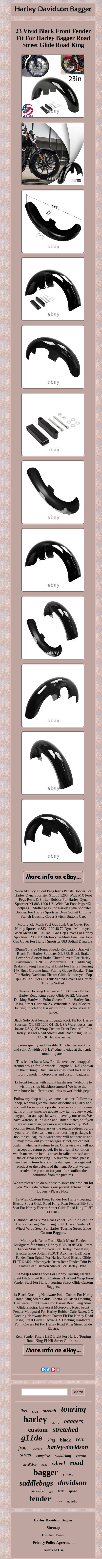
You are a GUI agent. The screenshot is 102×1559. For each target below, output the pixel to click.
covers (37, 1448)
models (72, 1501)
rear (80, 1439)
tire (51, 1491)
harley (35, 1419)
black (65, 1439)
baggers (73, 1421)
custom (38, 1429)
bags (44, 1464)
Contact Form (53, 1535)
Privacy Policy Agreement (53, 1543)
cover (59, 1501)
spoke (73, 1491)
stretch (49, 1410)
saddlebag (63, 1455)
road (76, 1462)
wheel (58, 1463)
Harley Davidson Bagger (53, 1520)
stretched (65, 1429)
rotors (68, 1474)
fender (40, 1498)
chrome (81, 1456)
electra (55, 1423)
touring (73, 1408)
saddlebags (36, 1483)
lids (23, 1410)
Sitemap (53, 1528)
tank (61, 1491)
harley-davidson (67, 1447)
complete (43, 1456)
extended (36, 1490)
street (25, 1455)
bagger (45, 1472)
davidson (72, 1482)
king (51, 1440)
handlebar (29, 1464)
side (35, 1411)
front (23, 1447)
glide (31, 1439)
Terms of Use (53, 1550)
